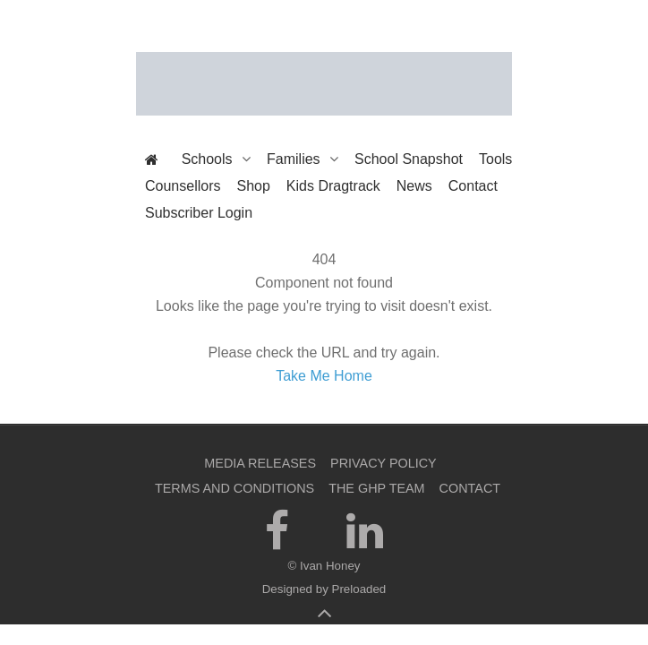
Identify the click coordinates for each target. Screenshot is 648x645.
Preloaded (359, 589)
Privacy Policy (383, 463)
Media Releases (260, 463)
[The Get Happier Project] (324, 84)
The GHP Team (376, 488)
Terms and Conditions (234, 488)
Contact (469, 488)
